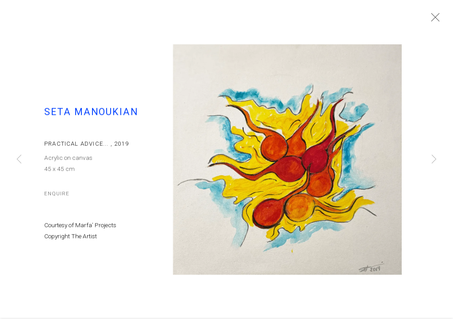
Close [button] (437, 20)
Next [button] (434, 159)
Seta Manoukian (91, 117)
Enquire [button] (56, 198)
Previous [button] (19, 159)
